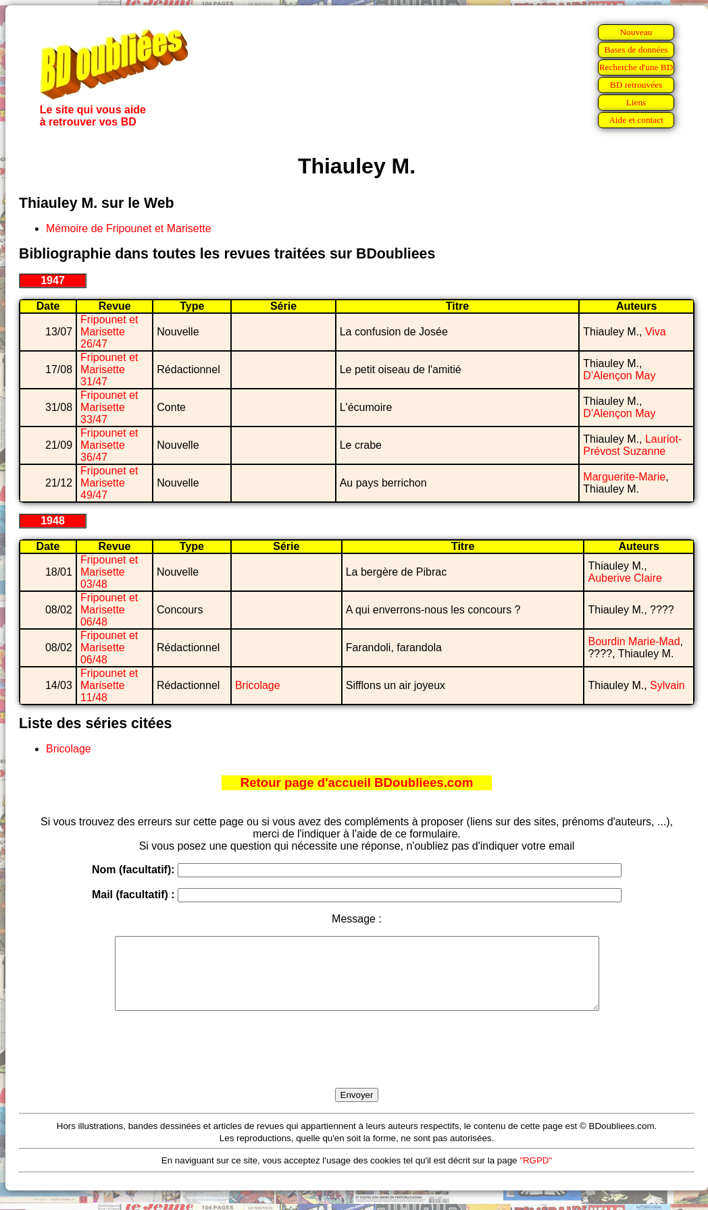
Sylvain (667, 685)
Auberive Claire (624, 578)
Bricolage (257, 685)
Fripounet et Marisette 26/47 (109, 332)
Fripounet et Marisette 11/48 (109, 685)
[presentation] (356, 1065)
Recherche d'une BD (636, 67)
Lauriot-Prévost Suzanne (632, 445)
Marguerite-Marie (624, 477)
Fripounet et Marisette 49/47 (109, 483)
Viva (655, 331)
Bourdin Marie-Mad (634, 641)
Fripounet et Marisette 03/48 (109, 572)
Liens (636, 102)
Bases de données (635, 50)
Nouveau (636, 32)
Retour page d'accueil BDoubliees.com (357, 782)
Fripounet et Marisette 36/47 (109, 445)
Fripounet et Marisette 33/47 (109, 407)
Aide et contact (636, 120)
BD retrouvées (636, 85)
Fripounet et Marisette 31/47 (109, 369)
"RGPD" (536, 1175)
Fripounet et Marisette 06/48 (109, 610)
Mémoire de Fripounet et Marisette (128, 228)
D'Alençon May (619, 375)
